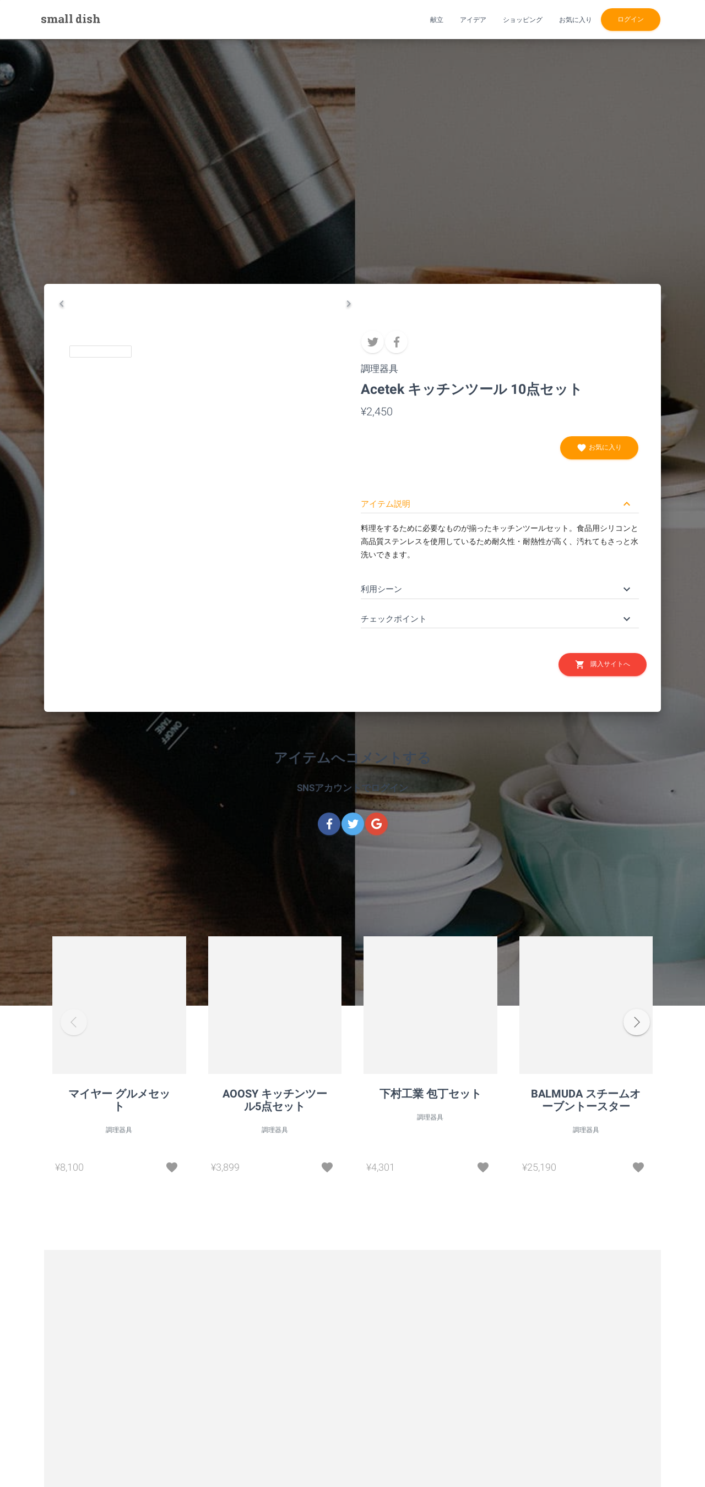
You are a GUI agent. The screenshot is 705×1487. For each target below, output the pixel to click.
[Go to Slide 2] (169, 582)
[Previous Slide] (61, 586)
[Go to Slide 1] (100, 582)
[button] (205, 448)
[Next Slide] (348, 586)
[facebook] (396, 342)
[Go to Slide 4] (307, 582)
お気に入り (599, 448)
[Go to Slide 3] (238, 582)
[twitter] (372, 342)
